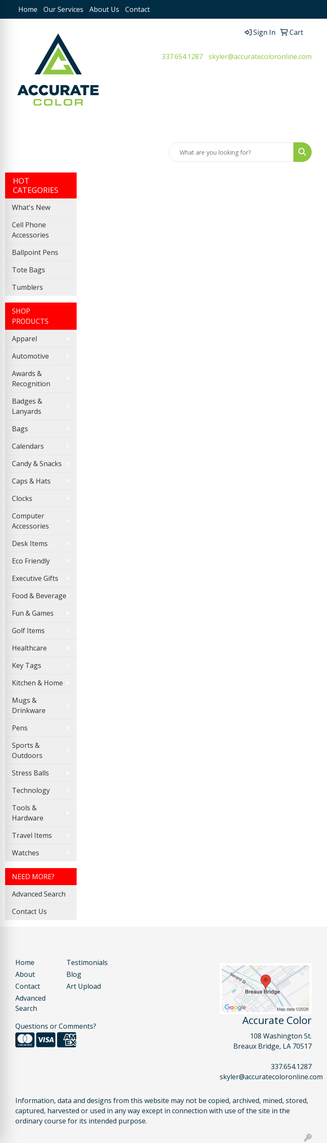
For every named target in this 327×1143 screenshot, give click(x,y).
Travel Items (32, 835)
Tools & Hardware (27, 813)
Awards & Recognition (31, 378)
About (25, 974)
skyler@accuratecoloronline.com (260, 56)
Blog (73, 974)
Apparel (24, 338)
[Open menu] (309, 127)
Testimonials (86, 962)
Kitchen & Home (37, 682)
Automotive (30, 356)
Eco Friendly (31, 561)
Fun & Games (33, 613)
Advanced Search (39, 894)
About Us (104, 9)
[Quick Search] (231, 152)
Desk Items (30, 543)
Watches (25, 852)
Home (27, 9)
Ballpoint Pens (35, 252)
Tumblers (27, 287)
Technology (31, 790)
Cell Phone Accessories (30, 230)
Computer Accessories (30, 521)
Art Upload (83, 986)
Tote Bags (28, 269)
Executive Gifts (35, 578)
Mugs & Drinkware (29, 705)
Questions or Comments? (55, 1026)
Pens (20, 728)
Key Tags (26, 665)
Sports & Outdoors (27, 750)
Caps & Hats (31, 481)
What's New (31, 207)
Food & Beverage (39, 595)
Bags (20, 428)
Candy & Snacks (37, 463)
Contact (137, 9)
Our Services (63, 9)
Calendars (28, 446)
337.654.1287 (182, 56)
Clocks (22, 498)
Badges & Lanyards (27, 406)
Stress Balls (30, 773)
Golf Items (28, 630)
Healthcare (29, 648)
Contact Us (29, 911)
